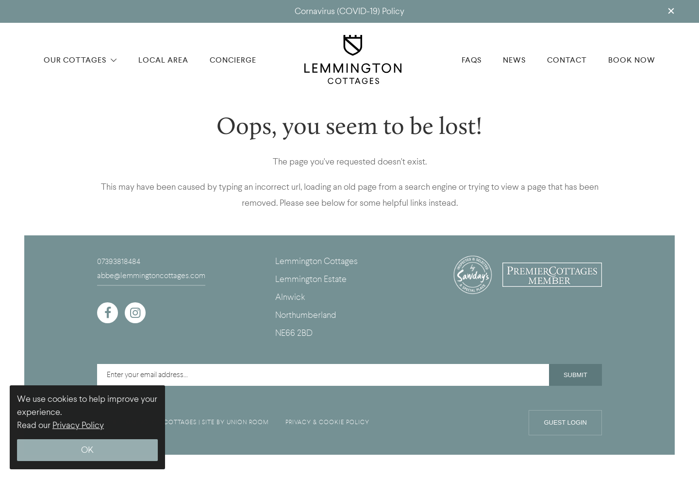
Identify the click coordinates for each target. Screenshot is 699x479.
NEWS (514, 60)
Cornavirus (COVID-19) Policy (349, 11)
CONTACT (567, 60)
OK (87, 450)
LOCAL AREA (163, 60)
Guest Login (565, 422)
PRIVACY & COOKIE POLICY (327, 422)
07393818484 (118, 261)
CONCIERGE (233, 60)
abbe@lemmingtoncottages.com (151, 275)
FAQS (472, 60)
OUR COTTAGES (80, 60)
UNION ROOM (248, 422)
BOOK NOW (631, 60)
